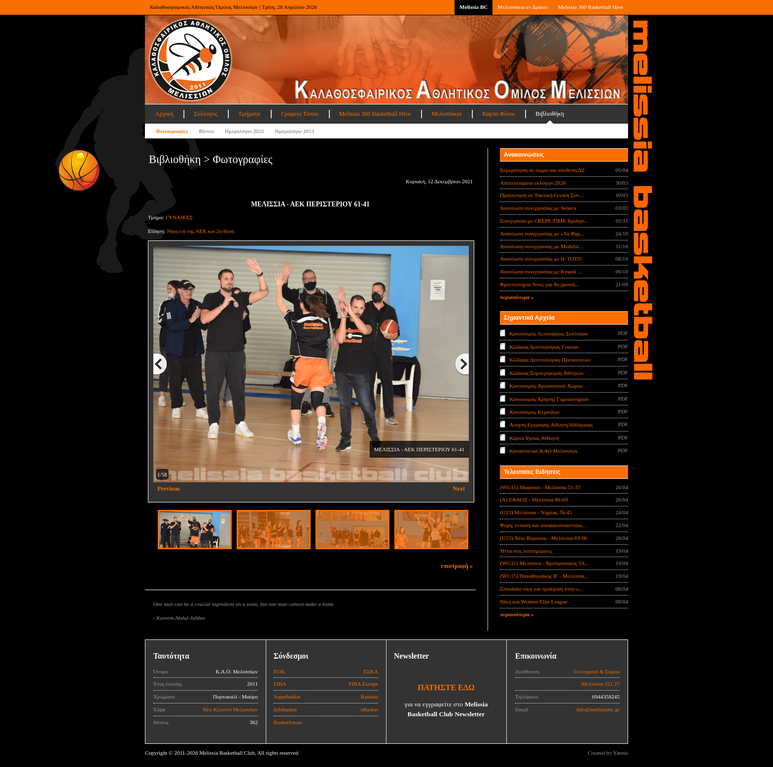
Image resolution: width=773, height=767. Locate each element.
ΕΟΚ (279, 671)
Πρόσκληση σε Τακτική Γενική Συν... (541, 195)
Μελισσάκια (446, 113)
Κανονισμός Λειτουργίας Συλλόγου (548, 333)
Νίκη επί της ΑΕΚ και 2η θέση (200, 231)
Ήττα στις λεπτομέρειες (526, 551)
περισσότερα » (517, 297)
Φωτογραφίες (172, 131)
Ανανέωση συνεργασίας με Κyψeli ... (541, 271)
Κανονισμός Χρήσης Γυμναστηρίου (549, 398)
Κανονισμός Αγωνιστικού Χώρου (546, 386)
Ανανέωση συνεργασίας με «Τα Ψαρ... (542, 233)
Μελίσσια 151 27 (600, 684)
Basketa (369, 697)
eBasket (369, 709)
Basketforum (288, 722)
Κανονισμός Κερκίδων (534, 412)
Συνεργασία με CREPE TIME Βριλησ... (544, 221)
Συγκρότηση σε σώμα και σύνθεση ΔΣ (542, 170)
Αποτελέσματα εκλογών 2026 (533, 183)
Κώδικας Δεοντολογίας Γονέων (543, 346)
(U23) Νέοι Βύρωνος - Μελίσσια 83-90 (543, 538)
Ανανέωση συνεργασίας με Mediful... (541, 246)
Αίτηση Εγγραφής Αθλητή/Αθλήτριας (551, 425)
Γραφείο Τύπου (299, 113)
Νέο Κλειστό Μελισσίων (230, 709)
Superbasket (287, 697)
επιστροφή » (457, 566)
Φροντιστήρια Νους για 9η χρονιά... (539, 284)
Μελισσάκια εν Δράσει (522, 7)
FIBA (280, 684)
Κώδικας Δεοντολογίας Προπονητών (549, 360)
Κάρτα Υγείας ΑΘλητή (534, 438)
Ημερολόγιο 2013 (295, 131)
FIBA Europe (363, 684)
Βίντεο (206, 131)
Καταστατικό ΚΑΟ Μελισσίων (543, 451)
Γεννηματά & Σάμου (597, 671)
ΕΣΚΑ (370, 671)
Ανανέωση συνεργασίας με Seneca (538, 208)
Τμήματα (249, 113)
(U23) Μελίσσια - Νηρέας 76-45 (536, 512)
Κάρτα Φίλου (498, 113)
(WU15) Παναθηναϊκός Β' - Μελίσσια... (544, 576)
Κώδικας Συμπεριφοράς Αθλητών (546, 372)
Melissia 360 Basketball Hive (590, 7)
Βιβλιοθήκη (549, 113)
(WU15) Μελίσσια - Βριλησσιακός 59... (544, 563)
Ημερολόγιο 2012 (244, 131)
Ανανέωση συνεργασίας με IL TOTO (540, 259)
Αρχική (164, 113)
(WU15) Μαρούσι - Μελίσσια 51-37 (540, 487)
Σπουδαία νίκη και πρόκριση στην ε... (541, 589)
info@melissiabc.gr (598, 709)
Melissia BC (473, 7)
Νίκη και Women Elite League (533, 601)
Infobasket (285, 709)
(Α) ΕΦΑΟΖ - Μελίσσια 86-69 (534, 499)
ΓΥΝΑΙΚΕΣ (179, 217)
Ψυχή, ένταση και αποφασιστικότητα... (543, 525)
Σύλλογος (205, 113)
